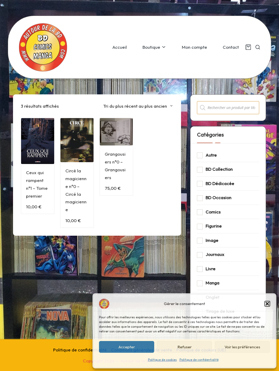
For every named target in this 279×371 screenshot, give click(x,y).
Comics (213, 212)
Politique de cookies (162, 360)
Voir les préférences (242, 346)
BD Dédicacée (220, 183)
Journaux (215, 254)
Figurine (214, 226)
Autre (211, 155)
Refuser (184, 346)
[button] (267, 303)
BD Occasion (218, 197)
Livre (210, 268)
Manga (212, 282)
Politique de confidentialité (199, 360)
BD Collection (219, 169)
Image (212, 240)
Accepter (127, 346)
